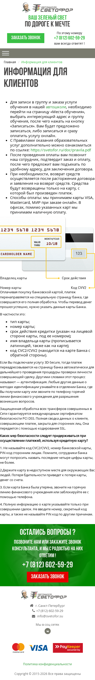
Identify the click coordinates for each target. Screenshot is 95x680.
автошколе (56, 106)
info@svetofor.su (47, 616)
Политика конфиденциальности (47, 664)
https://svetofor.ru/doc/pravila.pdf (61, 149)
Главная (10, 62)
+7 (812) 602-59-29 (69, 38)
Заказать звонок (25, 38)
